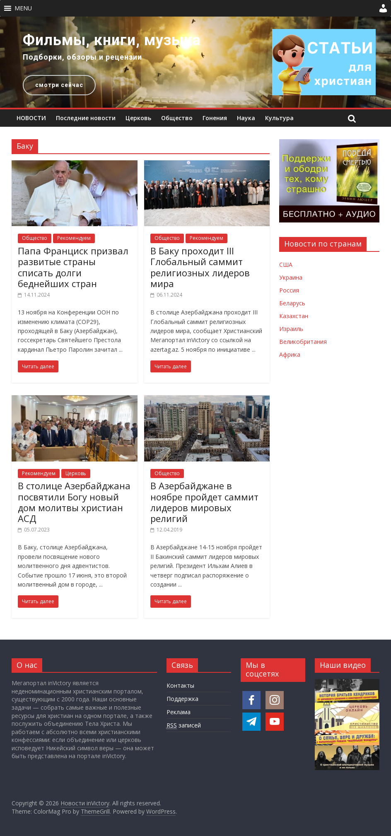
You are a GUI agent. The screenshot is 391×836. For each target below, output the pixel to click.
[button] (23, 8)
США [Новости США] (285, 264)
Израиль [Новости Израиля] (291, 329)
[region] (195, 62)
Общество (177, 118)
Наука (246, 118)
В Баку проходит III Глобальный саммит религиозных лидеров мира (200, 267)
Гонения (215, 118)
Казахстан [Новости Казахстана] (293, 316)
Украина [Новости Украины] (290, 277)
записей (184, 725)
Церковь (138, 118)
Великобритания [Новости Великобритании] (303, 342)
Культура (279, 118)
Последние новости (86, 118)
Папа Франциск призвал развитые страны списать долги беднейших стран (73, 267)
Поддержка (182, 699)
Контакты (180, 685)
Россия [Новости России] (289, 290)
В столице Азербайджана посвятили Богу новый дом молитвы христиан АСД (74, 501)
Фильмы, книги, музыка (112, 40)
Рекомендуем (74, 238)
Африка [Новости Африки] (289, 354)
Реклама (179, 712)
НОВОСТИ (31, 118)
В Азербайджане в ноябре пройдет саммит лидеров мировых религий (204, 501)
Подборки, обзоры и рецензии (82, 57)
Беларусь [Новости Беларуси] (292, 303)
